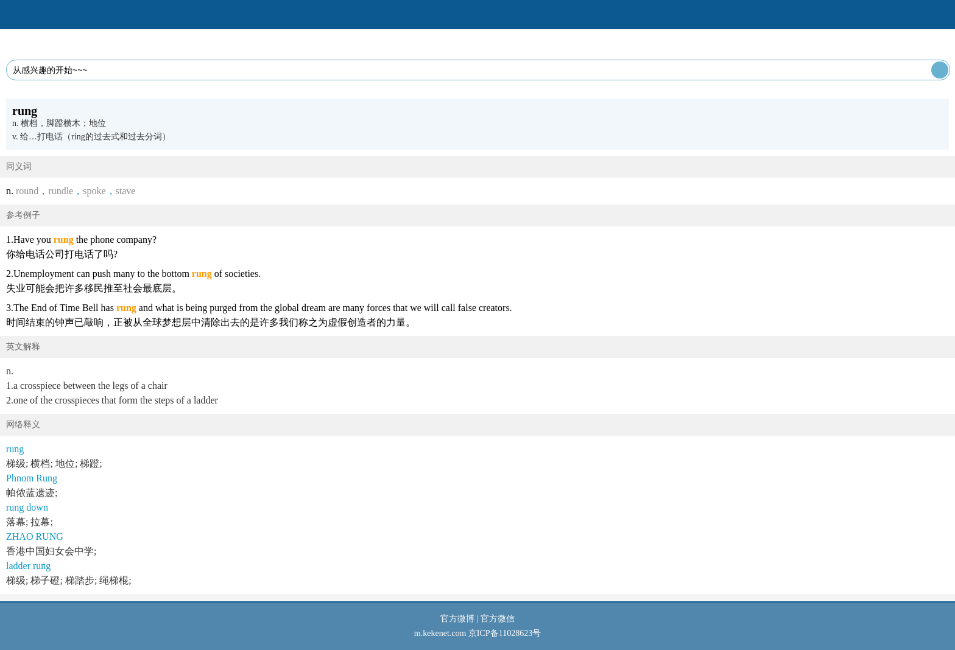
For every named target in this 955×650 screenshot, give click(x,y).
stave (126, 191)
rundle (60, 191)
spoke (94, 191)
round (27, 191)
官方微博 (457, 618)
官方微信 (498, 618)
